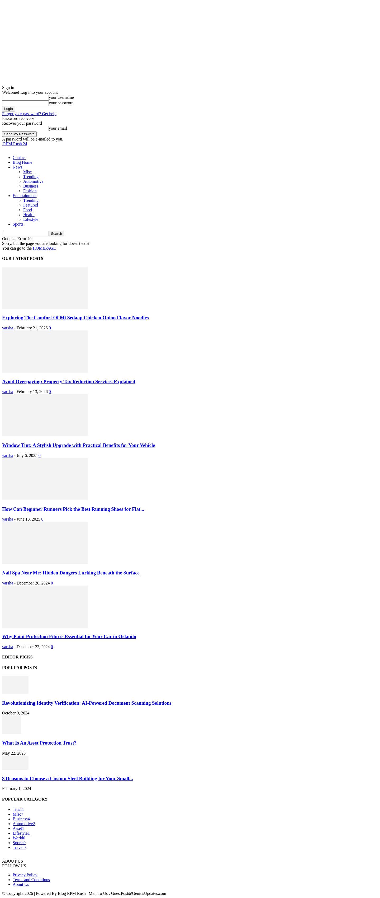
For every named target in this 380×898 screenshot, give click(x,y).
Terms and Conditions (31, 879)
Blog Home (22, 162)
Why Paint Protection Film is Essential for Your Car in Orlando (69, 636)
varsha (7, 328)
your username (61, 97)
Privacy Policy (25, 875)
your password (61, 103)
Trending (31, 176)
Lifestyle (30, 219)
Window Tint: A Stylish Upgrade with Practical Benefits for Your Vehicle (78, 445)
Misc (27, 172)
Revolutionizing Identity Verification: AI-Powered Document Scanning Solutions (87, 703)
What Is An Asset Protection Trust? (39, 743)
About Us (21, 884)
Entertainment (25, 195)
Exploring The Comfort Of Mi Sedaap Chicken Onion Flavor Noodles (75, 317)
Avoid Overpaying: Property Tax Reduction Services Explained (68, 381)
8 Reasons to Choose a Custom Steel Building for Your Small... (67, 778)
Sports (18, 224)
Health (29, 214)
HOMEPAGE (44, 248)
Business (30, 186)
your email (58, 128)
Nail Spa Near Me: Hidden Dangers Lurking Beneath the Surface (71, 573)
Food (27, 210)
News (17, 167)
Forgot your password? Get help (29, 113)
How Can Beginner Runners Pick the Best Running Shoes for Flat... (73, 509)
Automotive (33, 181)
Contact (19, 157)
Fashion (30, 191)
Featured (30, 205)
